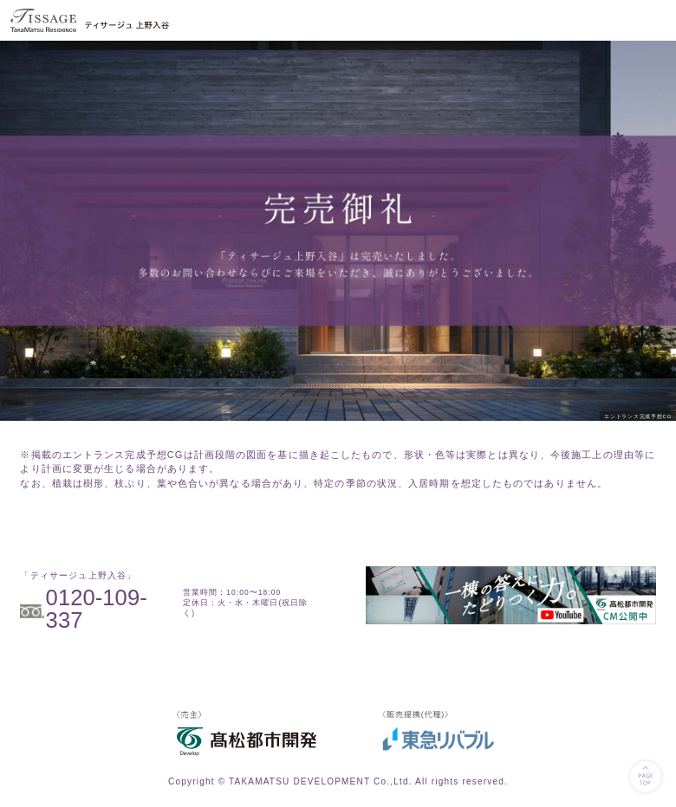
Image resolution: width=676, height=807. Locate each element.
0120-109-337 (96, 609)
